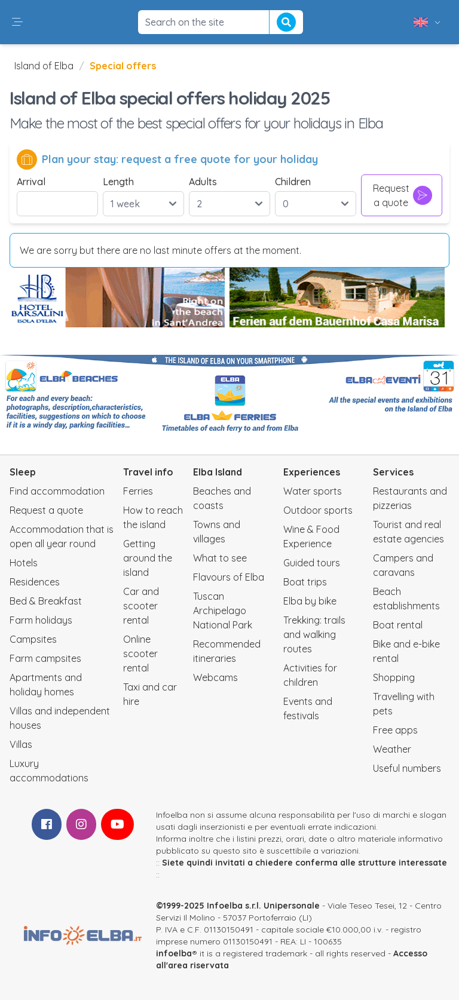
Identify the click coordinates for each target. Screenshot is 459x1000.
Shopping (394, 677)
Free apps (395, 730)
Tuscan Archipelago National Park (222, 610)
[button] (17, 22)
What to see (220, 558)
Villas (21, 744)
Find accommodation (57, 491)
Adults (203, 182)
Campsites (33, 639)
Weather (392, 749)
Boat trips (305, 582)
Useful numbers (407, 768)
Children (293, 182)
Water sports (312, 491)
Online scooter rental (140, 653)
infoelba (174, 953)
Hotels (24, 563)
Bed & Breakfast (46, 601)
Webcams (215, 677)
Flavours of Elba (228, 577)
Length (118, 182)
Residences (35, 582)
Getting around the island (147, 558)
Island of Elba (44, 66)
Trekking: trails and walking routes (314, 634)
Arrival (31, 182)
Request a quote (403, 195)
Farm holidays (41, 620)
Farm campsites (45, 658)
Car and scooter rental (141, 605)
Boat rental (398, 625)
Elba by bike (309, 601)
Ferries (138, 491)
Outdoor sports (318, 510)
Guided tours (311, 563)
